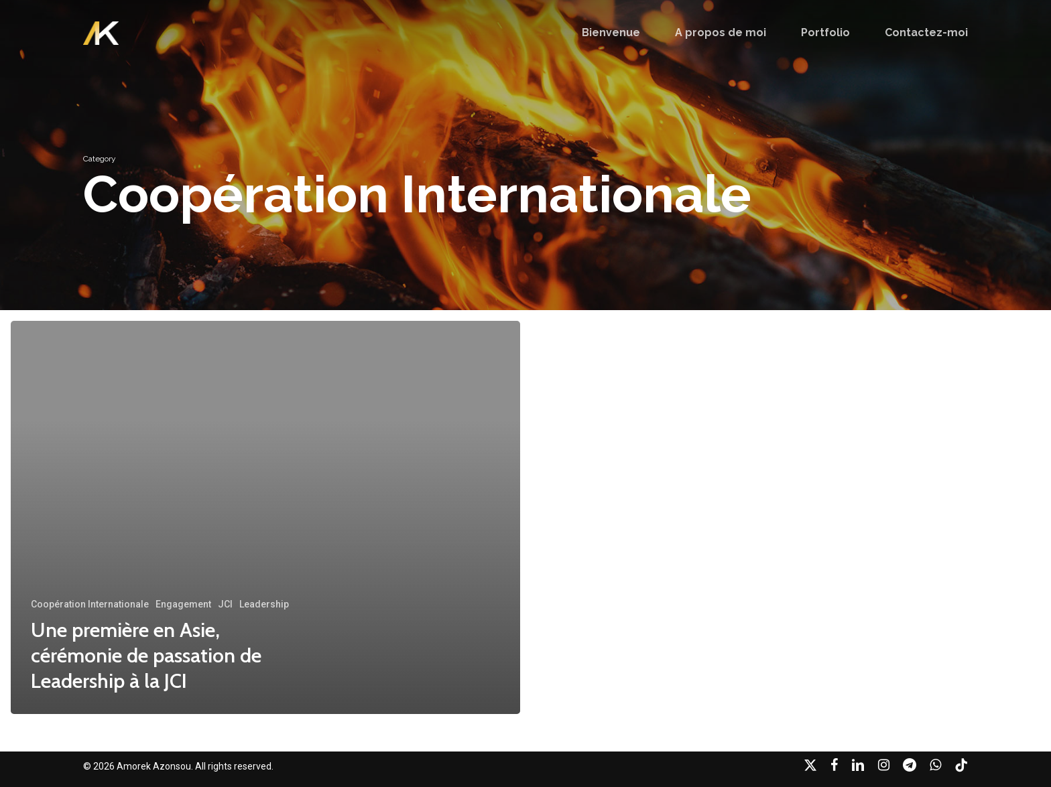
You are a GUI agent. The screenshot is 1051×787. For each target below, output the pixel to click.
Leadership (264, 604)
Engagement (183, 604)
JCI (225, 604)
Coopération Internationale (90, 604)
